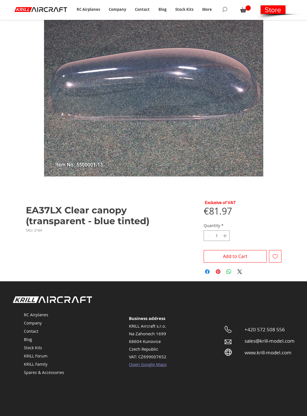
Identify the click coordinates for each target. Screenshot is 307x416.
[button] (88, 9)
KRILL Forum (35, 356)
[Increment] (225, 236)
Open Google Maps (148, 364)
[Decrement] (208, 236)
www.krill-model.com (268, 352)
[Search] (224, 9)
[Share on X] (239, 271)
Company (33, 323)
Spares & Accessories (44, 372)
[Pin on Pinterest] (218, 271)
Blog (28, 339)
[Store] (273, 9)
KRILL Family (35, 364)
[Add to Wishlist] (275, 256)
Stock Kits (33, 347)
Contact (31, 331)
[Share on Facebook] (207, 271)
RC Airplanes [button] (36, 314)
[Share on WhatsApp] (228, 271)
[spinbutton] (217, 236)
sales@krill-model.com (270, 341)
